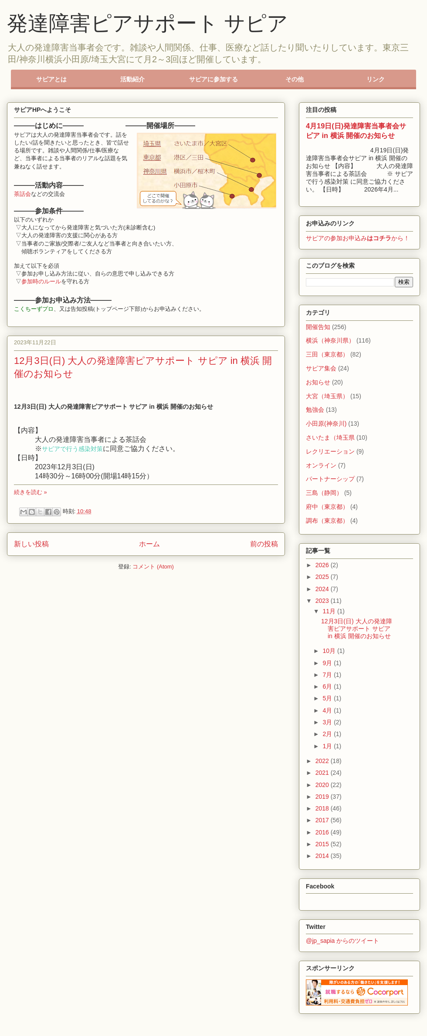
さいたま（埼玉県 (330, 437)
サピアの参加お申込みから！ (358, 238)
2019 (323, 796)
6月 (328, 686)
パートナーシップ (330, 478)
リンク (375, 79)
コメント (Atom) (153, 566)
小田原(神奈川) (326, 423)
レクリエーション (330, 451)
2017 (323, 820)
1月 (328, 746)
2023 (323, 600)
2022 (323, 760)
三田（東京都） (327, 354)
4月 (328, 710)
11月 (329, 611)
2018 (323, 808)
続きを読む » (30, 492)
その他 (294, 79)
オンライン (321, 465)
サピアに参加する (213, 79)
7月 (328, 674)
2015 (323, 844)
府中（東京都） (327, 506)
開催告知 (318, 326)
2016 (323, 832)
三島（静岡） (324, 492)
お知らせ (318, 382)
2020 (323, 784)
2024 (323, 588)
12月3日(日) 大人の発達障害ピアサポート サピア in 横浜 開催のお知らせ (356, 628)
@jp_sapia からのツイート (342, 940)
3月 (328, 722)
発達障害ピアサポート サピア (147, 23)
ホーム (149, 544)
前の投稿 (264, 544)
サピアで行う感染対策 (72, 448)
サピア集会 (321, 368)
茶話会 (22, 194)
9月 (328, 662)
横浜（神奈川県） (330, 340)
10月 (329, 650)
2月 (328, 733)
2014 (323, 855)
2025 (323, 576)
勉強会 (315, 409)
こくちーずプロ (34, 309)
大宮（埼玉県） (327, 396)
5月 (328, 698)
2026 (323, 565)
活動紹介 (132, 79)
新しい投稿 (31, 544)
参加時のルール (41, 281)
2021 (323, 772)
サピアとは (51, 79)
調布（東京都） (327, 520)
